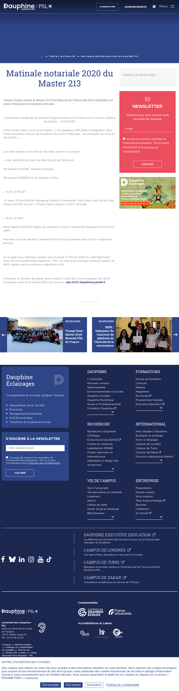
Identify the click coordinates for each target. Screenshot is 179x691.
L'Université (94, 442)
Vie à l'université (97, 551)
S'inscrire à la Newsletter (33, 502)
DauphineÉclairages (20, 444)
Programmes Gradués (149, 463)
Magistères (142, 455)
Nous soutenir (144, 560)
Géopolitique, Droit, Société (27, 469)
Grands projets (145, 556)
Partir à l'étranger (147, 503)
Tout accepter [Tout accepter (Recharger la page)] (50, 684)
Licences (141, 447)
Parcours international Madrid (154, 520)
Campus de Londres (148, 507)
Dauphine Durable (98, 459)
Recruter (141, 568)
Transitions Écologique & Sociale (30, 485)
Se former (142, 576)
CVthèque (93, 499)
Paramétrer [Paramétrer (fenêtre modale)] (94, 684)
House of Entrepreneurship (104, 467)
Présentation (143, 551)
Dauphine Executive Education (117, 598)
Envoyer (147, 164)
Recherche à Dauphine (101, 495)
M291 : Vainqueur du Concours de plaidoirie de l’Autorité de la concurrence (104, 400)
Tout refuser (73, 684)
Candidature (105, 7)
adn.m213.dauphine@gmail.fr (86, 345)
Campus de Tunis (146, 512)
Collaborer (142, 572)
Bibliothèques (95, 576)
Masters (140, 451)
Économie (16, 473)
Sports (91, 564)
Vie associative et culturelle (104, 556)
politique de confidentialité (44, 526)
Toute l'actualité (62, 56)
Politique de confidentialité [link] (122, 684)
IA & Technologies (21, 481)
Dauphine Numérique (100, 463)
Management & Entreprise (26, 477)
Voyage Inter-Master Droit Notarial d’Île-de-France (74, 399)
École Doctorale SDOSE (102, 503)
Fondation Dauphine (100, 472)
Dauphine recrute (134, 7)
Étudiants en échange (149, 499)
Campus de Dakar (147, 516)
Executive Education (149, 467)
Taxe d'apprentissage (149, 564)
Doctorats (142, 459)
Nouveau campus (98, 447)
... (42, 56)
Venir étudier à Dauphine (151, 495)
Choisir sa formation (148, 442)
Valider (20, 536)
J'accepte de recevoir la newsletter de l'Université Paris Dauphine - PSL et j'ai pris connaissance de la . (33, 524)
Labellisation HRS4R (100, 512)
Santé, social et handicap (103, 572)
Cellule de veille (97, 568)
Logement (93, 560)
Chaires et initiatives (100, 507)
